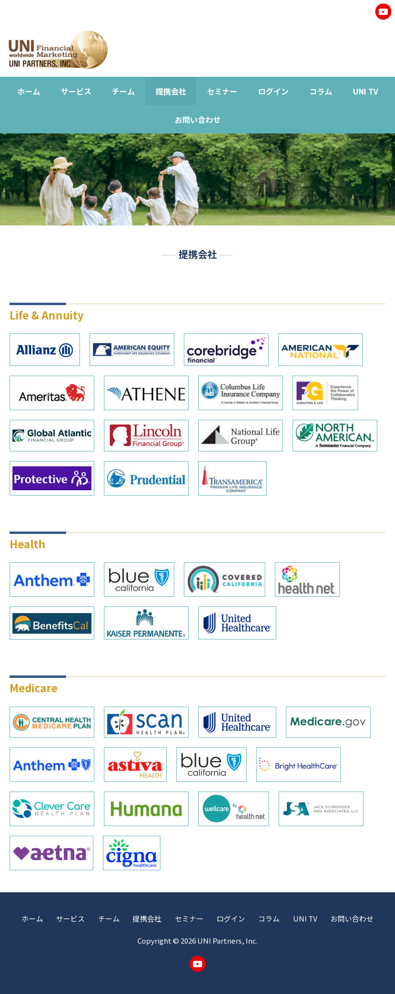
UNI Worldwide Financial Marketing (58, 50)
